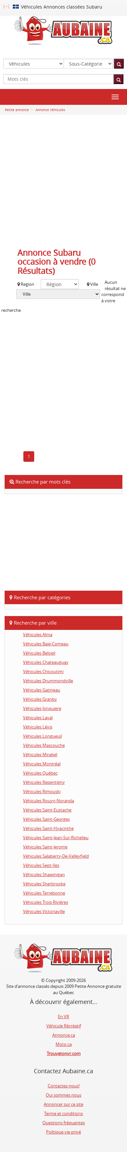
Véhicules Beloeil (39, 653)
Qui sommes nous (63, 1095)
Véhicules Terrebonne (44, 893)
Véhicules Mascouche (44, 745)
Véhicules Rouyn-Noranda (48, 801)
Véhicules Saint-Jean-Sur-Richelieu (56, 838)
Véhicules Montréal (42, 764)
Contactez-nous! (64, 1086)
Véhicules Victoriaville (44, 911)
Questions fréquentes (63, 1123)
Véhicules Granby (40, 699)
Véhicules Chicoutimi (43, 671)
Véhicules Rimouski (42, 791)
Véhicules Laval (38, 718)
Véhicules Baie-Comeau (45, 644)
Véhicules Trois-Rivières (45, 902)
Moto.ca (64, 1044)
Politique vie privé (63, 1132)
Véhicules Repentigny (44, 782)
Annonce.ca (63, 1035)
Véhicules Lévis (37, 727)
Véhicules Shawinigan (44, 874)
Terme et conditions (63, 1113)
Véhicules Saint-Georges (46, 819)
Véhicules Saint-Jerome (45, 847)
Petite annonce (17, 110)
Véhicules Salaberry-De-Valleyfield (56, 856)
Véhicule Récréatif (63, 1026)
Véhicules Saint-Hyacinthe (48, 828)
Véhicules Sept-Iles (41, 865)
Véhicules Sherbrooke (44, 884)
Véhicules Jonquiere (42, 708)
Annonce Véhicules (50, 110)
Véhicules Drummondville (48, 681)
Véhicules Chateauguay (45, 662)
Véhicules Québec (40, 773)
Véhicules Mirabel (40, 754)
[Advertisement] (63, 183)
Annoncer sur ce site (63, 1104)
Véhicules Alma (37, 634)
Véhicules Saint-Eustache (47, 810)
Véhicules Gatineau (41, 690)
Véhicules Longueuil (42, 736)
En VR (63, 1016)
